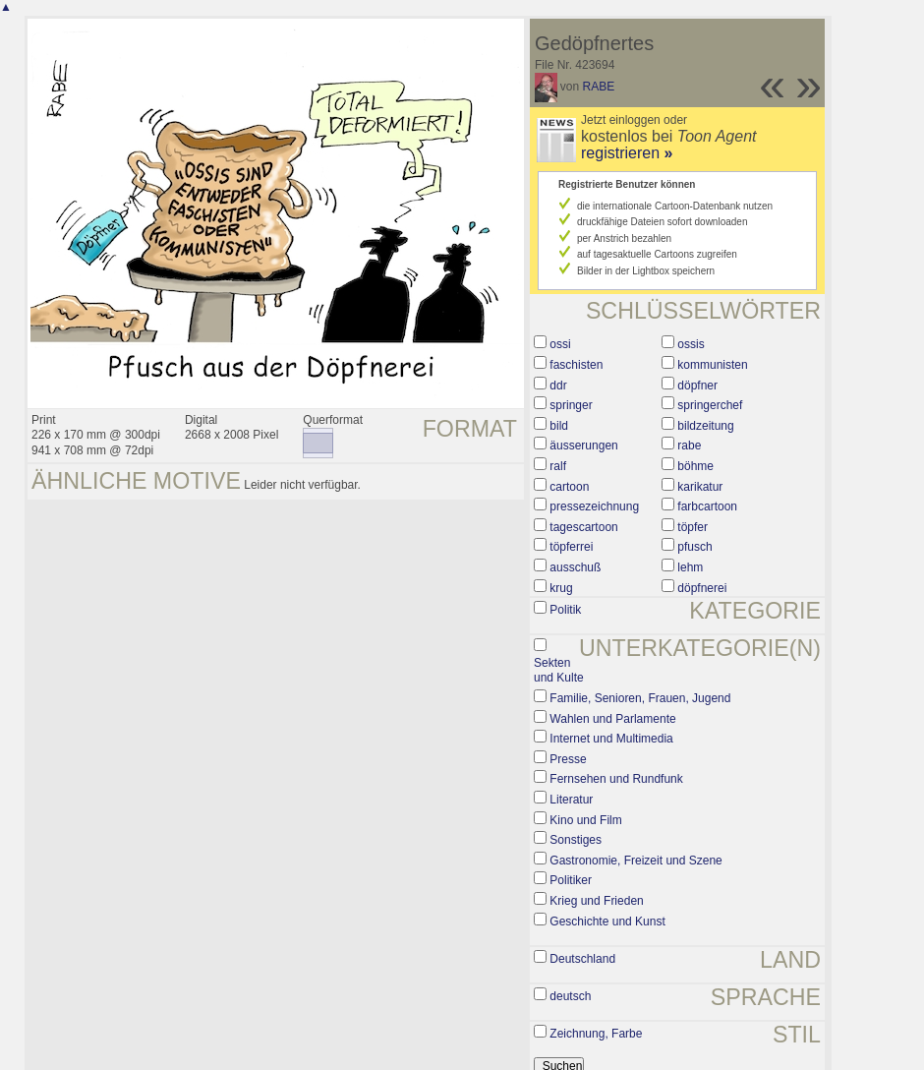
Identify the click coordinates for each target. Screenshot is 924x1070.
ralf (557, 466)
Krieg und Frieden (596, 901)
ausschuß (575, 567)
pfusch (694, 547)
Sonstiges (575, 840)
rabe (689, 445)
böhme (695, 466)
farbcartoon (707, 506)
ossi (559, 344)
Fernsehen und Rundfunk (615, 779)
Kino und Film (585, 820)
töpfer (692, 527)
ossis (690, 344)
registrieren (626, 153)
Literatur (571, 799)
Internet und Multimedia (610, 738)
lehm (690, 567)
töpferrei (571, 547)
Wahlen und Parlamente (612, 719)
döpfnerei (701, 588)
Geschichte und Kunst (606, 921)
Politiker (570, 880)
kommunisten (712, 365)
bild (558, 426)
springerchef (709, 405)
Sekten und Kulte (559, 670)
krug (560, 588)
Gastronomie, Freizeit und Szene (635, 860)
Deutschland (582, 959)
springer (570, 405)
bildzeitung (705, 426)
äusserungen (583, 445)
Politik (565, 610)
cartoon (569, 487)
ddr (557, 385)
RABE (599, 86)
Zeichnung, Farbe (595, 1033)
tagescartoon (583, 527)
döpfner (697, 385)
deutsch (570, 996)
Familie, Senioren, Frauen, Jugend (639, 698)
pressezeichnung (594, 506)
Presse (567, 759)
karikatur (699, 487)
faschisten (576, 365)
